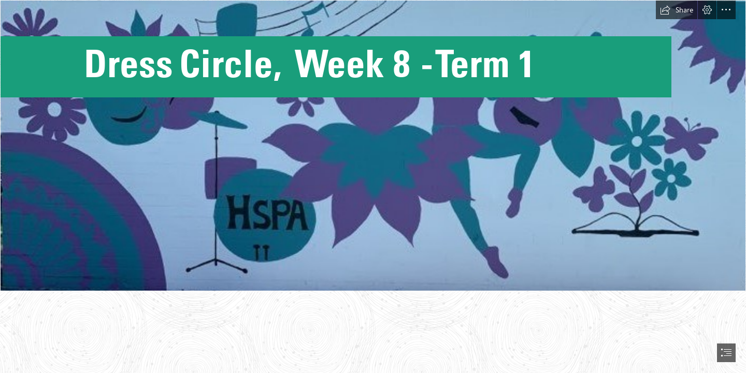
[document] (373, 186)
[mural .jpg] (373, 145)
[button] (676, 10)
